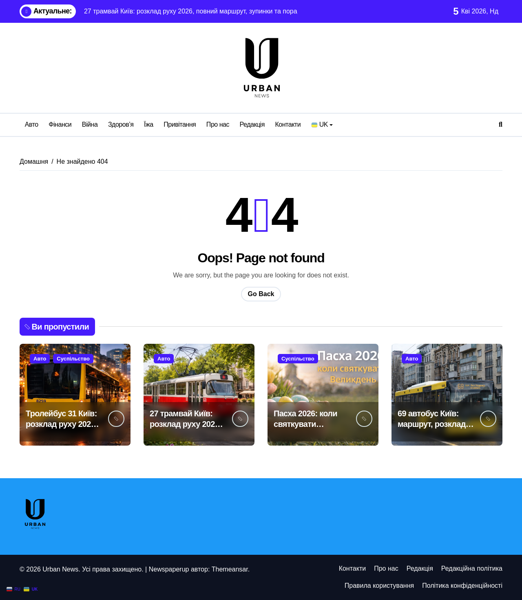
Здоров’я (121, 124)
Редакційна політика (471, 568)
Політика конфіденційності (462, 585)
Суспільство (73, 359)
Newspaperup (169, 569)
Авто (31, 124)
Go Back (261, 293)
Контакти (288, 124)
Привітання (180, 124)
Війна (90, 124)
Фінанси (60, 124)
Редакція (252, 124)
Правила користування (379, 585)
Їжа (148, 124)
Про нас (217, 124)
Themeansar (230, 569)
